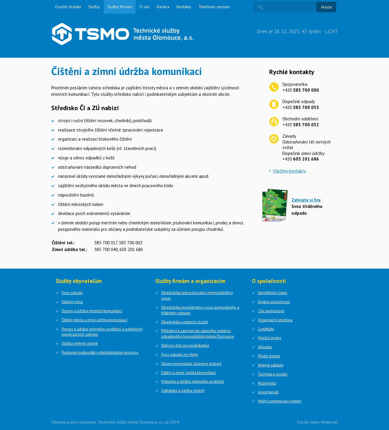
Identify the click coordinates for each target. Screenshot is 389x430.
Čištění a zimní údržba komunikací (188, 372)
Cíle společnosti (271, 310)
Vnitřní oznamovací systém (279, 401)
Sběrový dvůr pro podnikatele (185, 345)
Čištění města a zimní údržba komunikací (94, 320)
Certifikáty (266, 329)
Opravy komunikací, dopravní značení (191, 363)
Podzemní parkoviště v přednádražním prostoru (100, 352)
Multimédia (267, 383)
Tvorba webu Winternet (317, 422)
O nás (144, 6)
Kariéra (163, 6)
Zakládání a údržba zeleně (182, 390)
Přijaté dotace (269, 356)
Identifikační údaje (272, 292)
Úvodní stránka (68, 6)
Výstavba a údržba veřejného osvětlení (192, 381)
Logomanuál (268, 392)
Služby (94, 6)
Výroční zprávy (269, 337)
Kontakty (184, 6)
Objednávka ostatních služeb (184, 322)
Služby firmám (119, 6)
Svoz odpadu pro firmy (179, 354)
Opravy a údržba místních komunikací (92, 310)
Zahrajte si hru (305, 200)
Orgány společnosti (274, 301)
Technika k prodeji (272, 374)
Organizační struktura (275, 320)
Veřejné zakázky (271, 365)
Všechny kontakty (289, 171)
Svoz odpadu (72, 292)
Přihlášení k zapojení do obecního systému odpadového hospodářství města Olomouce (197, 333)
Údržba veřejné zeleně (80, 343)
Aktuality (265, 346)
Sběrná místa (72, 301)
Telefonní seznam (214, 6)
